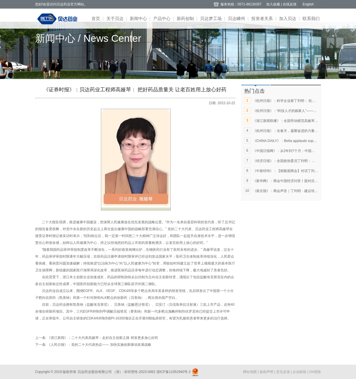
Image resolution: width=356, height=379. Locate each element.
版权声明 (267, 372)
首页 (96, 18)
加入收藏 (273, 4)
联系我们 (311, 18)
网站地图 (250, 372)
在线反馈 (290, 4)
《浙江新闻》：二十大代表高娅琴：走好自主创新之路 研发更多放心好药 (102, 338)
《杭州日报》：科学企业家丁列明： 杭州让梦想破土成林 (296, 101)
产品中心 (161, 18)
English (308, 4)
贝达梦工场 (211, 18)
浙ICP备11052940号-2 (173, 372)
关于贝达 (115, 18)
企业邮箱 (300, 372)
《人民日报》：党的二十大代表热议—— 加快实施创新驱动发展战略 (99, 345)
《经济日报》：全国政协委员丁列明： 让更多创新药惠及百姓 (299, 161)
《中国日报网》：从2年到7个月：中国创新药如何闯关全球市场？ (303, 151)
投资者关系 (262, 18)
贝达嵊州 (236, 18)
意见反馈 (283, 372)
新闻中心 (138, 18)
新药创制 (185, 18)
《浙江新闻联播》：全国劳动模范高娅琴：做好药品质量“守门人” (302, 121)
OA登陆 (315, 372)
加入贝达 (287, 18)
